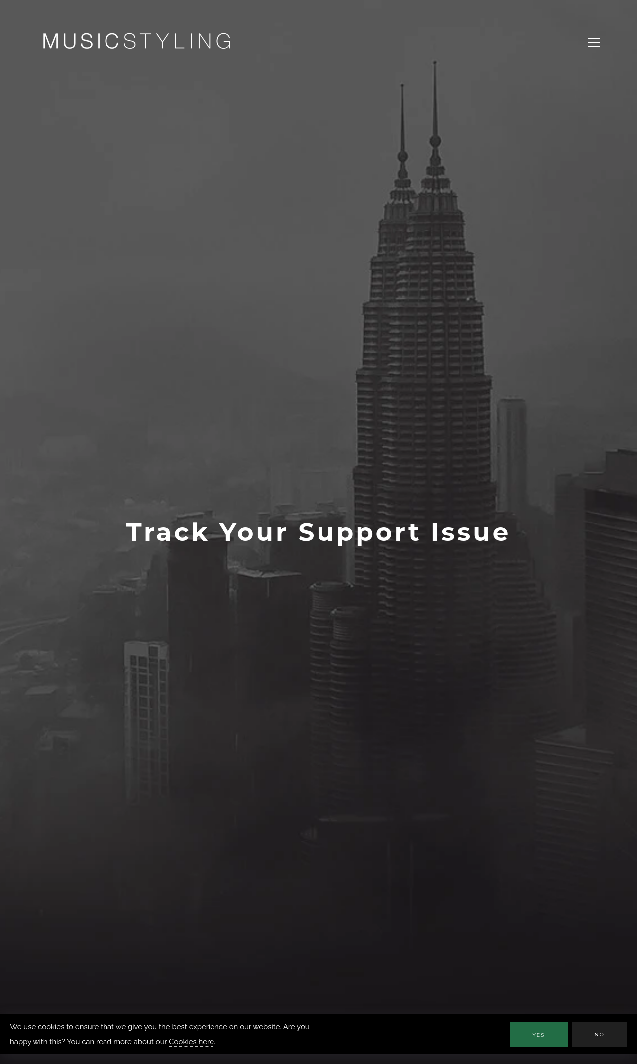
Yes (538, 1035)
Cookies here (191, 1041)
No (599, 1034)
